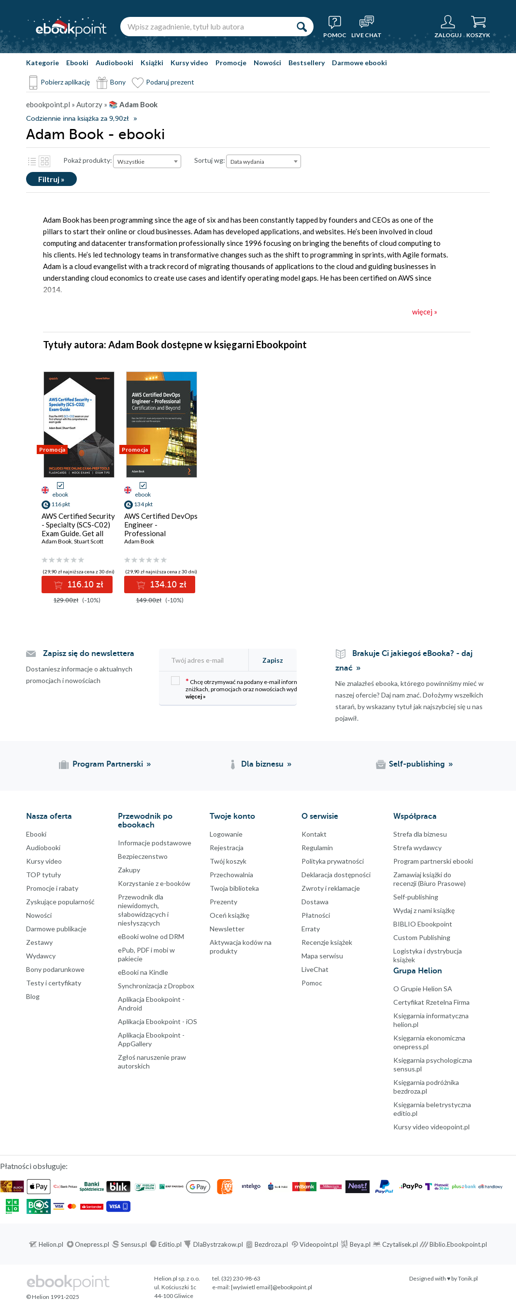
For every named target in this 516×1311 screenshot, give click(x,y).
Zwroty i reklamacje (330, 888)
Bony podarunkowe (55, 969)
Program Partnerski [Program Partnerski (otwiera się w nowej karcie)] (107, 764)
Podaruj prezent (170, 82)
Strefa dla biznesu (420, 834)
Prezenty (223, 902)
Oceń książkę (229, 915)
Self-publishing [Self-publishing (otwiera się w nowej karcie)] (417, 764)
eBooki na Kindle (143, 972)
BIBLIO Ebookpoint (422, 924)
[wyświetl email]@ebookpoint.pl (271, 1287)
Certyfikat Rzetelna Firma (431, 1002)
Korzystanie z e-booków (154, 883)
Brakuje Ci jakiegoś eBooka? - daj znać (404, 660)
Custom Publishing (421, 937)
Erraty (310, 929)
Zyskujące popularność (60, 902)
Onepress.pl (92, 1244)
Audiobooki (114, 62)
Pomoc (311, 983)
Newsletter (227, 929)
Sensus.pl (134, 1244)
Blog (33, 996)
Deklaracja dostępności (336, 874)
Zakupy (129, 870)
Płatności (315, 915)
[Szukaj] (301, 26)
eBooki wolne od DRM (151, 936)
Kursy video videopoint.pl (431, 1127)
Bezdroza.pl (271, 1244)
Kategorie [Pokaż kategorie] (42, 62)
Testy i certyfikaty (53, 983)
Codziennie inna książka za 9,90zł (77, 118)
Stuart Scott (88, 541)
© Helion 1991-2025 (52, 1296)
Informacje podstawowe (154, 843)
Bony (118, 82)
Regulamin (317, 847)
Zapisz (272, 660)
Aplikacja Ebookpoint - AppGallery (151, 1039)
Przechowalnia (231, 874)
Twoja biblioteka (234, 888)
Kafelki (44, 161)
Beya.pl (360, 1244)
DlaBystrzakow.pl (218, 1244)
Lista (32, 161)
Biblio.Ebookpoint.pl (458, 1244)
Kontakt (314, 834)
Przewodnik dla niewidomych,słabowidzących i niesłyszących (143, 910)
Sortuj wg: (209, 160)
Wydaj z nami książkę (424, 910)
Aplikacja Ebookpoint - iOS (157, 1021)
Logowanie (226, 834)
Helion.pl (51, 1244)
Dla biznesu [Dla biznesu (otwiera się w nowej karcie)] (262, 764)
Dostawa (315, 902)
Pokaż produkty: (87, 160)
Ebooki (77, 62)
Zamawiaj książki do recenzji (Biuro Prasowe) (429, 878)
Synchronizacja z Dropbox (156, 986)
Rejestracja (227, 847)
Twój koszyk (228, 861)
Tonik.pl (468, 1278)
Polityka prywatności (332, 861)
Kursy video (189, 62)
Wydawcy (41, 956)
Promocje (230, 62)
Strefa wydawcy (417, 847)
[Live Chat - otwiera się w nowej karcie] (366, 26)
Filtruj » (51, 179)
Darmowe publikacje (56, 929)
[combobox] (147, 161)
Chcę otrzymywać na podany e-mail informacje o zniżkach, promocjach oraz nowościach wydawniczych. (248, 688)
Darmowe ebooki (359, 62)
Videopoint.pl (319, 1244)
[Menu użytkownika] (447, 26)
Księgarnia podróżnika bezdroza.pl (426, 1086)
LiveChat (315, 969)
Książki (152, 62)
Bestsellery (306, 62)
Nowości (267, 62)
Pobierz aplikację (65, 82)
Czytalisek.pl (400, 1244)
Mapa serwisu (322, 956)
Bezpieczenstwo (143, 856)
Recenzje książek (326, 942)
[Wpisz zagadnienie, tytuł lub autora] (204, 26)
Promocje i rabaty (52, 888)
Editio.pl (170, 1244)
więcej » (196, 696)
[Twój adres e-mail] (209, 660)
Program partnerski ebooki (433, 861)
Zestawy (39, 942)
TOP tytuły (43, 874)
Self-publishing (415, 897)
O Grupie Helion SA (422, 988)
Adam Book (57, 541)
